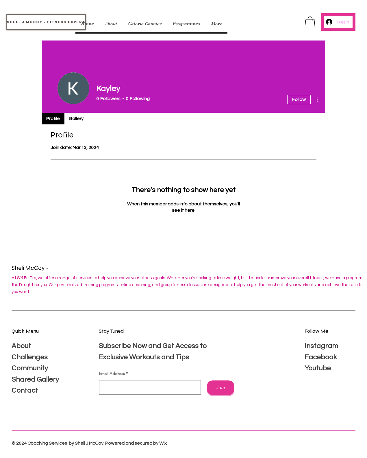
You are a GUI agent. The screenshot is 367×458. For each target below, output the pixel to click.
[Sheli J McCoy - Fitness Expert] (46, 22)
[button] (310, 22)
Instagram (321, 346)
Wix (163, 443)
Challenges (30, 357)
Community (30, 368)
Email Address (112, 373)
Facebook (321, 357)
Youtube (318, 368)
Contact (25, 390)
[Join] (220, 387)
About (21, 346)
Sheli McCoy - (31, 268)
